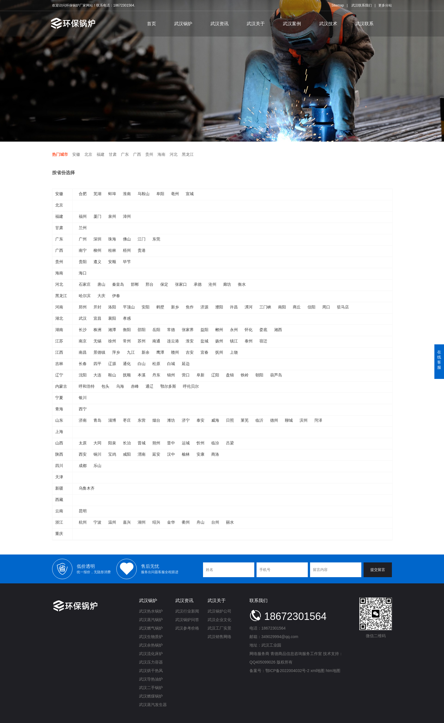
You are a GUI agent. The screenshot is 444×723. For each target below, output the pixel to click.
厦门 (97, 216)
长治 (127, 443)
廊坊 (227, 284)
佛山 (127, 239)
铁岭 (245, 375)
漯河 (249, 307)
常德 (171, 329)
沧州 (212, 284)
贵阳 (83, 261)
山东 (59, 420)
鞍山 (112, 375)
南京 (83, 341)
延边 (186, 363)
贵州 (149, 154)
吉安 (190, 352)
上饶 (234, 352)
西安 (83, 454)
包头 (105, 386)
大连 (97, 375)
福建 (100, 154)
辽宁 (59, 375)
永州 (234, 329)
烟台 (156, 420)
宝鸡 (112, 454)
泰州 (249, 341)
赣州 (175, 352)
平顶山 (129, 307)
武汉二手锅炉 (151, 687)
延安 (156, 454)
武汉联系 (364, 23)
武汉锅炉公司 (219, 611)
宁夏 (59, 397)
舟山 (200, 522)
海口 (83, 273)
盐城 (204, 341)
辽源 (112, 363)
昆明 (83, 511)
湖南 (59, 329)
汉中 (171, 454)
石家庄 (85, 284)
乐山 (97, 465)
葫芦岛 (276, 375)
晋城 (142, 443)
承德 (198, 284)
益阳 (204, 329)
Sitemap (337, 5)
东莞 (156, 239)
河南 (59, 307)
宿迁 (263, 341)
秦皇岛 (118, 284)
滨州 (304, 420)
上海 (59, 431)
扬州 (219, 341)
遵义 (97, 261)
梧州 (127, 250)
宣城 (190, 193)
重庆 (59, 533)
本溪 (142, 375)
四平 (97, 363)
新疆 (59, 488)
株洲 (97, 329)
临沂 (259, 420)
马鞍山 (144, 193)
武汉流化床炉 (151, 653)
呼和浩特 (87, 386)
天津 (59, 477)
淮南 (127, 193)
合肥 (83, 193)
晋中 (171, 443)
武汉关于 (256, 23)
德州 (274, 420)
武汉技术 (328, 23)
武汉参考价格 (187, 628)
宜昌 (97, 318)
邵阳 (142, 329)
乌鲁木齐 (87, 488)
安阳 (146, 307)
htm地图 (333, 670)
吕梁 (230, 443)
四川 (59, 465)
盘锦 (230, 375)
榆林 (186, 454)
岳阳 (156, 329)
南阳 (282, 307)
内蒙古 (61, 386)
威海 (215, 420)
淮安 (190, 341)
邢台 (149, 284)
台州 (215, 522)
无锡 (97, 341)
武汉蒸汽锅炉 (151, 619)
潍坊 (171, 420)
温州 (112, 522)
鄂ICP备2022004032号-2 (287, 670)
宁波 (97, 522)
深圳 (97, 239)
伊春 (116, 295)
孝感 (127, 318)
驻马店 (343, 307)
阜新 (200, 375)
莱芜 (245, 420)
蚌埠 (112, 193)
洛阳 (112, 307)
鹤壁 (160, 307)
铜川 (97, 454)
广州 (83, 239)
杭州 (83, 522)
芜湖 (97, 193)
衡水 (242, 284)
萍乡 (116, 352)
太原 (83, 443)
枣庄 (127, 420)
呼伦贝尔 (191, 386)
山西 (59, 443)
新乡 (175, 307)
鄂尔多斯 (168, 386)
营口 (186, 375)
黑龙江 (188, 154)
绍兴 (156, 522)
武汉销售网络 (219, 636)
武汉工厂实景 (219, 628)
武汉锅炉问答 (187, 619)
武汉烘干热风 (151, 670)
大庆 (101, 295)
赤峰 (135, 386)
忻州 (200, 443)
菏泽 (318, 420)
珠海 (112, 239)
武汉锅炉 (183, 23)
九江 (131, 352)
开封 (97, 307)
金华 (171, 522)
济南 (83, 420)
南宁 (83, 250)
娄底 (263, 329)
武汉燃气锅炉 (151, 628)
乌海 (120, 386)
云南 (59, 511)
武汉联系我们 (361, 5)
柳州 (97, 250)
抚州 (219, 352)
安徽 (76, 154)
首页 (151, 23)
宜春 (204, 352)
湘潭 (112, 329)
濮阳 (219, 307)
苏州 (142, 341)
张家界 (188, 329)
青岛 (97, 420)
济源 (204, 307)
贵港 (142, 250)
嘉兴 (127, 522)
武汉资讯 (219, 23)
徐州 (112, 341)
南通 (156, 341)
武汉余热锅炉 (151, 645)
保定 (164, 284)
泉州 (112, 216)
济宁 (186, 420)
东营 (142, 420)
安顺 (112, 261)
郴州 (219, 329)
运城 (186, 443)
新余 (146, 352)
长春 (83, 363)
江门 (142, 239)
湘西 (278, 329)
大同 (97, 443)
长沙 (83, 329)
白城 (171, 363)
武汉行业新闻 (187, 611)
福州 (83, 216)
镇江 (234, 341)
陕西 (59, 454)
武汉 (83, 318)
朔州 (156, 443)
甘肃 (113, 154)
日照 (230, 420)
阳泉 (112, 443)
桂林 (112, 250)
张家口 (181, 284)
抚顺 (127, 375)
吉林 (59, 363)
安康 (200, 454)
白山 (142, 363)
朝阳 (259, 375)
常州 (127, 341)
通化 (127, 363)
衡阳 (127, 329)
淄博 (112, 420)
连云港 (173, 341)
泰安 (200, 420)
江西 (59, 352)
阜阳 (160, 193)
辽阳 (215, 375)
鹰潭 (160, 352)
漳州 (127, 216)
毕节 (127, 261)
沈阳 (83, 375)
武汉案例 (292, 23)
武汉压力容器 (151, 662)
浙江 (59, 522)
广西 (137, 154)
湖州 (142, 522)
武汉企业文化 (219, 619)
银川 (83, 397)
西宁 (83, 409)
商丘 (297, 307)
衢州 (186, 522)
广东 (125, 154)
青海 (59, 409)
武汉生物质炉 (151, 636)
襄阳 (112, 318)
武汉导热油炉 (151, 679)
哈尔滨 (85, 295)
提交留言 (377, 570)
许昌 (234, 307)
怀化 (249, 329)
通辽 (149, 386)
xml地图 (318, 670)
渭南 (142, 454)
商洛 (215, 454)
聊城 (289, 420)
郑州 (83, 307)
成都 (83, 465)
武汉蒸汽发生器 (153, 704)
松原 (156, 363)
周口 (326, 307)
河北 (174, 154)
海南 (161, 154)
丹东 (156, 375)
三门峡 (265, 307)
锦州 (171, 375)
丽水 (230, 522)
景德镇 (99, 352)
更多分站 (385, 5)
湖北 (59, 318)
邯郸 (135, 284)
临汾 (215, 443)
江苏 (59, 341)
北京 (88, 154)
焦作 (190, 307)
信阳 (311, 307)
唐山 (101, 284)
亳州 (175, 193)
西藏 (59, 499)
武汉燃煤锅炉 (151, 696)
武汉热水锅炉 (151, 611)
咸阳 (127, 454)
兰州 (83, 227)
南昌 (83, 352)
